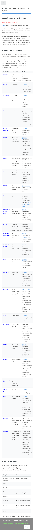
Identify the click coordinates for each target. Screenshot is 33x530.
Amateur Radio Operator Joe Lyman (15, 10)
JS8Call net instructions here (26, 204)
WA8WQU (24, 237)
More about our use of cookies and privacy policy (15, 523)
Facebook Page (26, 186)
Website (24, 84)
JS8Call (4, 25)
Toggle (3, 3)
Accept (26, 527)
